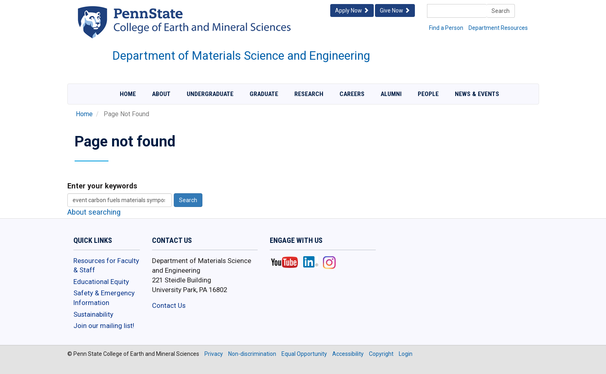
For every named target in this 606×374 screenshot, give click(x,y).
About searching (94, 212)
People (428, 94)
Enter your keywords (102, 186)
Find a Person (446, 28)
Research (308, 94)
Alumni (391, 94)
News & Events (477, 94)
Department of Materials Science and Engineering (241, 56)
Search (500, 11)
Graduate (264, 94)
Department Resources (498, 28)
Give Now (395, 10)
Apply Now (352, 10)
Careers (351, 94)
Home (128, 94)
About (161, 94)
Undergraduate (210, 94)
